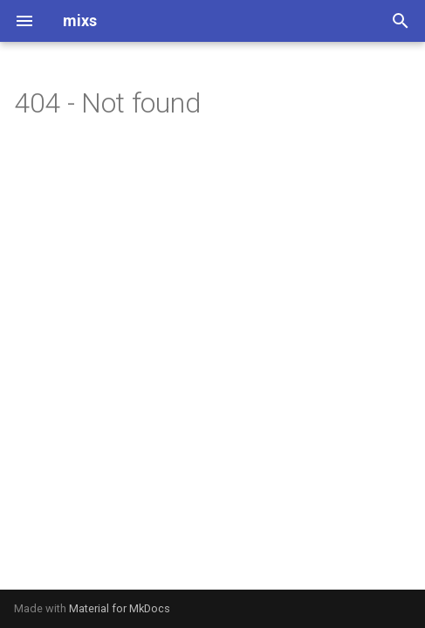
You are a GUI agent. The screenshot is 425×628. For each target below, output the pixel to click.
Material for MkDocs (119, 608)
